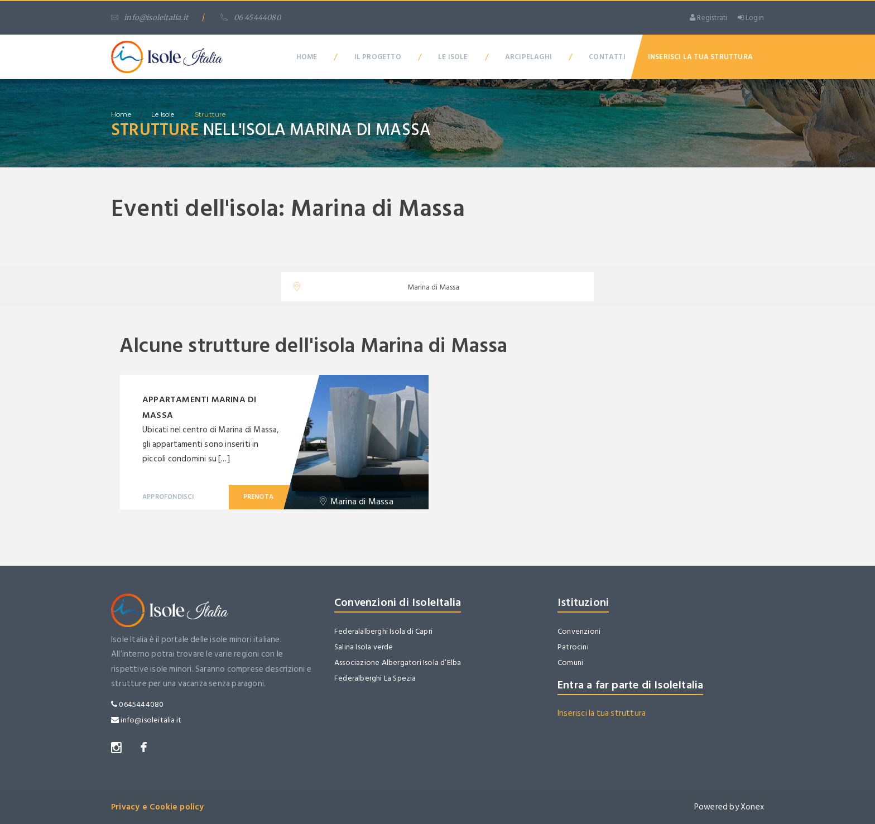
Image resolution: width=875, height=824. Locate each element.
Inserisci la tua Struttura (700, 57)
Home (307, 57)
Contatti (607, 57)
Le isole (163, 114)
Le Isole (453, 57)
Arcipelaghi (528, 57)
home (121, 114)
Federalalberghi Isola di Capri (383, 631)
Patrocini (573, 646)
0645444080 (137, 704)
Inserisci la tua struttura (601, 713)
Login (751, 18)
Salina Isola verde (363, 646)
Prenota (258, 496)
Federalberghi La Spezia (375, 678)
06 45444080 (250, 17)
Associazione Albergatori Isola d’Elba (397, 662)
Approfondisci (168, 496)
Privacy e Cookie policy (157, 807)
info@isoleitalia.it (149, 17)
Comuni (570, 662)
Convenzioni (578, 631)
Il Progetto (377, 57)
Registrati (708, 18)
